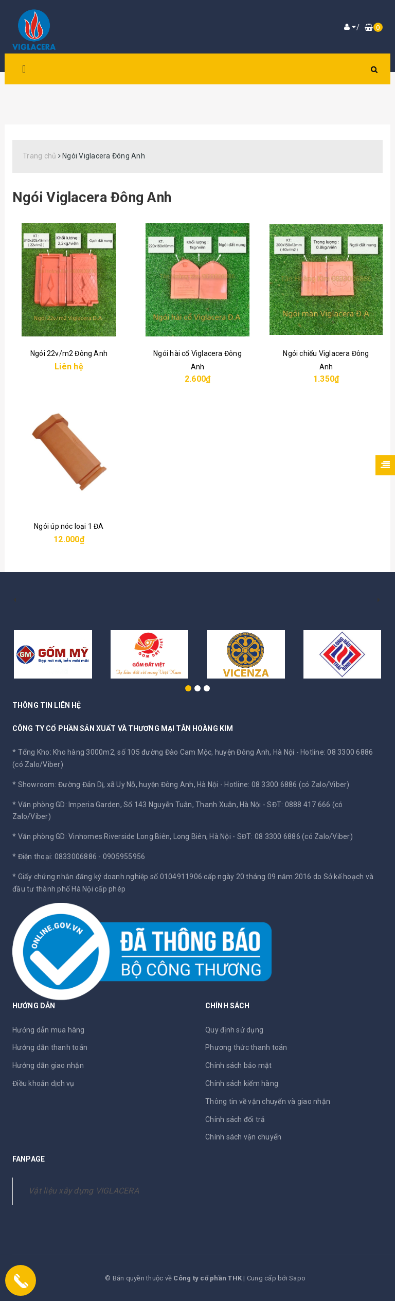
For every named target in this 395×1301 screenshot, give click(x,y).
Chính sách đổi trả (235, 1119)
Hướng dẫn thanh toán (49, 1047)
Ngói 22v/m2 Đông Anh (68, 353)
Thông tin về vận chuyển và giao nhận (267, 1101)
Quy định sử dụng (234, 1030)
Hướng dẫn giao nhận (48, 1065)
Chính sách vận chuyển (243, 1137)
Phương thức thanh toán (246, 1047)
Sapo (297, 1278)
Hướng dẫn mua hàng (48, 1030)
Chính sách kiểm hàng (241, 1083)
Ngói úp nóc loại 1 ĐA (68, 526)
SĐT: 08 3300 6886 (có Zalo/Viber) (295, 836)
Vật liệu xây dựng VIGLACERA (83, 1191)
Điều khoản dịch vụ (43, 1083)
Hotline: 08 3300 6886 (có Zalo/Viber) (286, 784)
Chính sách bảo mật (238, 1065)
